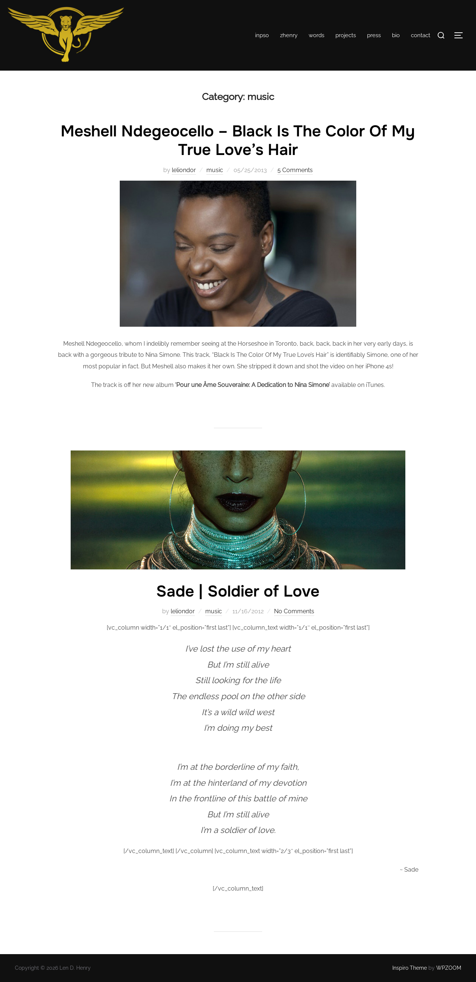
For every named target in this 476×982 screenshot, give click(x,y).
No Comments (294, 611)
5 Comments (295, 170)
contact (420, 35)
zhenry (289, 35)
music (214, 170)
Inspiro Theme (409, 968)
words (316, 35)
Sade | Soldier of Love (237, 591)
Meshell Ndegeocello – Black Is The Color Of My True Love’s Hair (238, 140)
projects (345, 35)
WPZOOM (448, 968)
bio (396, 35)
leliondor (184, 170)
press (374, 35)
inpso (262, 35)
